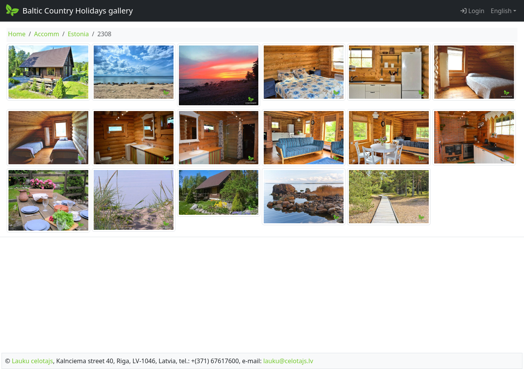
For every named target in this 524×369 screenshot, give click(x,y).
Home (17, 34)
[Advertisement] (262, 293)
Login (472, 11)
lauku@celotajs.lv (288, 361)
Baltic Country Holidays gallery (69, 10)
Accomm (46, 34)
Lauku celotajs (32, 361)
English (500, 11)
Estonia (78, 34)
